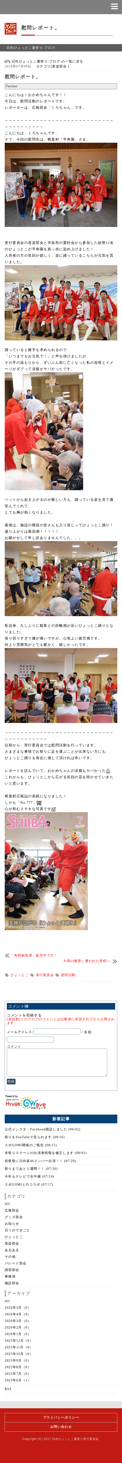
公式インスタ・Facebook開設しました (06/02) (43, 1129)
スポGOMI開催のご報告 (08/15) (31, 1145)
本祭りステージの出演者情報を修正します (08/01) (46, 1153)
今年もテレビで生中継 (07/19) (29, 1176)
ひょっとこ (20, 975)
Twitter (12, 86)
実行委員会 (45, 975)
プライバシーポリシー (61, 1417)
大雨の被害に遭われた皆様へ (86, 961)
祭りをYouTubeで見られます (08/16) (35, 1137)
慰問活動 (68, 975)
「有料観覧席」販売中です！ (34, 955)
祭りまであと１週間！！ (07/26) (31, 1168)
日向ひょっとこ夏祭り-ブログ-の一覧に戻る (44, 61)
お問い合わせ (61, 1427)
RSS (8, 1389)
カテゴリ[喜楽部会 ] (51, 66)
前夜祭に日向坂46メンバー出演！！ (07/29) (40, 1161)
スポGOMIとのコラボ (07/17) (29, 1184)
